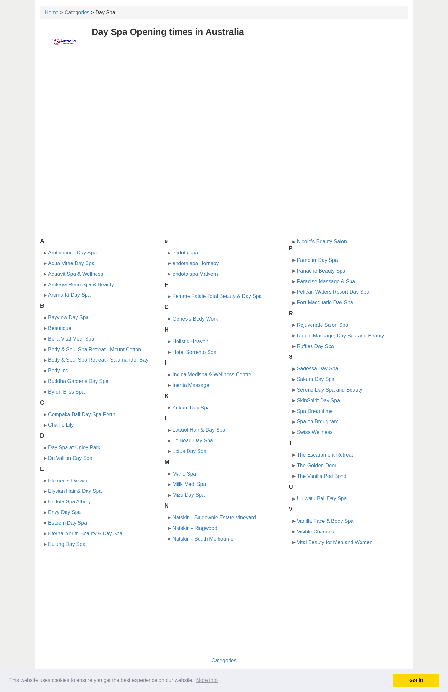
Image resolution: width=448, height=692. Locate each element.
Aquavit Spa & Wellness (75, 274)
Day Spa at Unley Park (74, 447)
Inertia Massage (190, 385)
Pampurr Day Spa (317, 260)
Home (52, 12)
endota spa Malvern (195, 274)
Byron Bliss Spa (66, 392)
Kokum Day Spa (191, 407)
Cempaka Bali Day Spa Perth (81, 414)
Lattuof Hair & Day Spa (198, 430)
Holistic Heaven (190, 341)
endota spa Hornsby (195, 263)
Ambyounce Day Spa (72, 252)
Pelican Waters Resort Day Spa (333, 291)
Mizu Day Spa (188, 495)
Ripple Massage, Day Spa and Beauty (340, 335)
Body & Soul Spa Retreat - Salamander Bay (98, 360)
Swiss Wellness (315, 432)
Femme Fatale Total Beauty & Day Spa (216, 296)
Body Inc (58, 370)
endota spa (185, 252)
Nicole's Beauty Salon (322, 241)
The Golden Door (317, 465)
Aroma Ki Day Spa (69, 295)
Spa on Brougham (318, 421)
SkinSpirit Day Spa (318, 400)
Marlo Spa (184, 474)
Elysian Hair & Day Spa (75, 491)
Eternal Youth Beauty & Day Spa (85, 533)
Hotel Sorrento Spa (194, 352)
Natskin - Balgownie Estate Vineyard (214, 517)
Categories (77, 12)
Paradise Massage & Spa (326, 281)
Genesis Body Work (195, 319)
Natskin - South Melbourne (202, 539)
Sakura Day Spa (316, 379)
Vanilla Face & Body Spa (325, 521)
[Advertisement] (224, 102)
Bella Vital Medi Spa (71, 339)
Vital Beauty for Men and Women (334, 542)
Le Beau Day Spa (192, 440)
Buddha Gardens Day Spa (78, 381)
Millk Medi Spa (189, 484)
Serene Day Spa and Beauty (329, 390)
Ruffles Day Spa (315, 346)
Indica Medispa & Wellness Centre (211, 374)
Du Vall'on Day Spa (70, 458)
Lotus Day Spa (189, 451)
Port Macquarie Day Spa (325, 302)
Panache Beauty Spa (321, 271)
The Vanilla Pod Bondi (322, 476)
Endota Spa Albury (69, 501)
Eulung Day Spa (67, 544)
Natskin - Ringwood (194, 528)
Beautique (59, 328)
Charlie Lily (61, 425)
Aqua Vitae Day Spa (71, 263)
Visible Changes (315, 531)
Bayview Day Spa (68, 317)
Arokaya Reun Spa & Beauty (81, 284)
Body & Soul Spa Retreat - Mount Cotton (94, 349)
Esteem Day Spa (67, 523)
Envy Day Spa (64, 512)
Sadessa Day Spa (317, 368)
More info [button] (207, 680)
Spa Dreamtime (315, 411)
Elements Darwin (67, 480)
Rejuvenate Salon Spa (322, 325)
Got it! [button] (416, 680)
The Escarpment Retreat (325, 455)
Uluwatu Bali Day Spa (322, 498)
